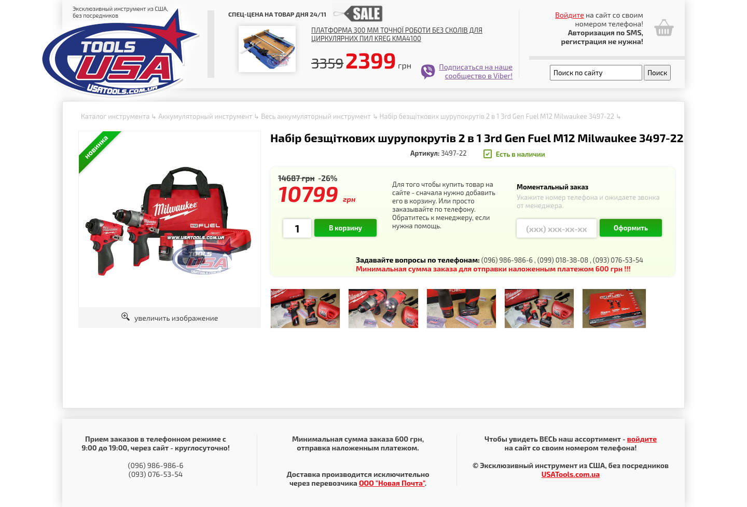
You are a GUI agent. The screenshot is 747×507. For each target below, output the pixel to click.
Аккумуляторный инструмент (205, 116)
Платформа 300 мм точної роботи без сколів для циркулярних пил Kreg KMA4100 (396, 34)
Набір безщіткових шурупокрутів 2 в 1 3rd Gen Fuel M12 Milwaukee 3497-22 (497, 116)
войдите (642, 438)
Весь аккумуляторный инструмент (315, 116)
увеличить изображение (169, 317)
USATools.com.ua (571, 474)
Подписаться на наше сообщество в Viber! (476, 71)
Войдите (569, 14)
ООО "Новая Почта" (392, 482)
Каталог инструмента (115, 116)
